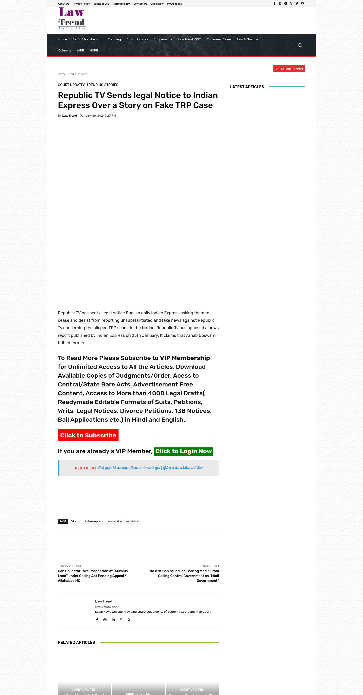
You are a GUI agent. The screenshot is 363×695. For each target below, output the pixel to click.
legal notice (115, 481)
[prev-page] (61, 681)
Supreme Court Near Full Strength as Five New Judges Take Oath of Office (138, 663)
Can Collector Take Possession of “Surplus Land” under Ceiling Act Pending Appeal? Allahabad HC (93, 535)
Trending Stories (102, 85)
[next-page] (68, 681)
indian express (94, 481)
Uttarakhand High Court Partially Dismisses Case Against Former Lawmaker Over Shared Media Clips (84, 661)
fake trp (76, 481)
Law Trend (69, 115)
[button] (299, 45)
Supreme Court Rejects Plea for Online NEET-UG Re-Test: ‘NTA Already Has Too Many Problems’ (192, 661)
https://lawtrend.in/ (107, 566)
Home (62, 74)
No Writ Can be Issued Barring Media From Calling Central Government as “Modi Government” (184, 535)
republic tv (132, 481)
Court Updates (78, 74)
